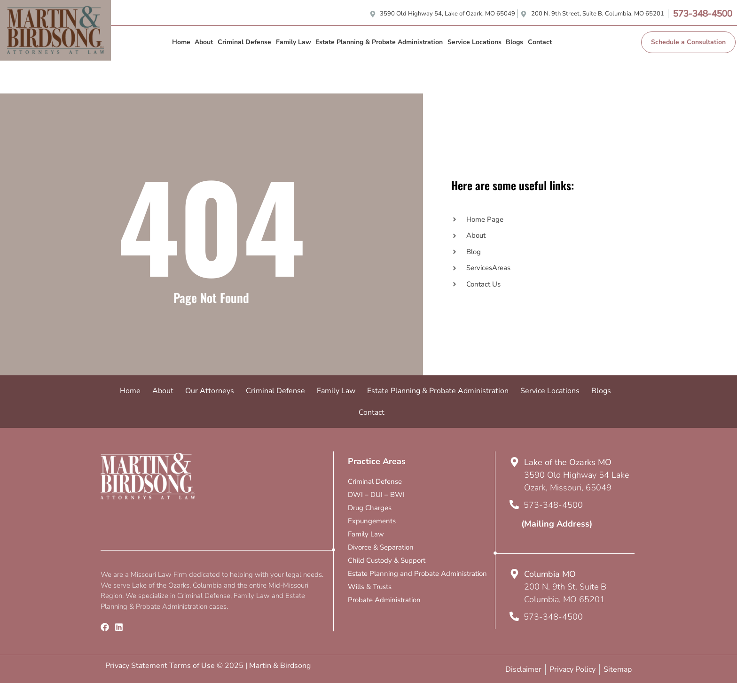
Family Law (293, 42)
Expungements (372, 521)
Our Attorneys (209, 391)
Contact (540, 42)
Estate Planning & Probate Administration (379, 42)
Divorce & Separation (381, 547)
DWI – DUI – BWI (376, 494)
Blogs (514, 42)
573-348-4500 (702, 14)
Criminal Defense (244, 42)
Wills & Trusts (370, 586)
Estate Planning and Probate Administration (417, 573)
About (204, 42)
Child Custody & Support (386, 560)
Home (181, 42)
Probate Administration (384, 600)
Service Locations (474, 42)
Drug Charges (370, 507)
